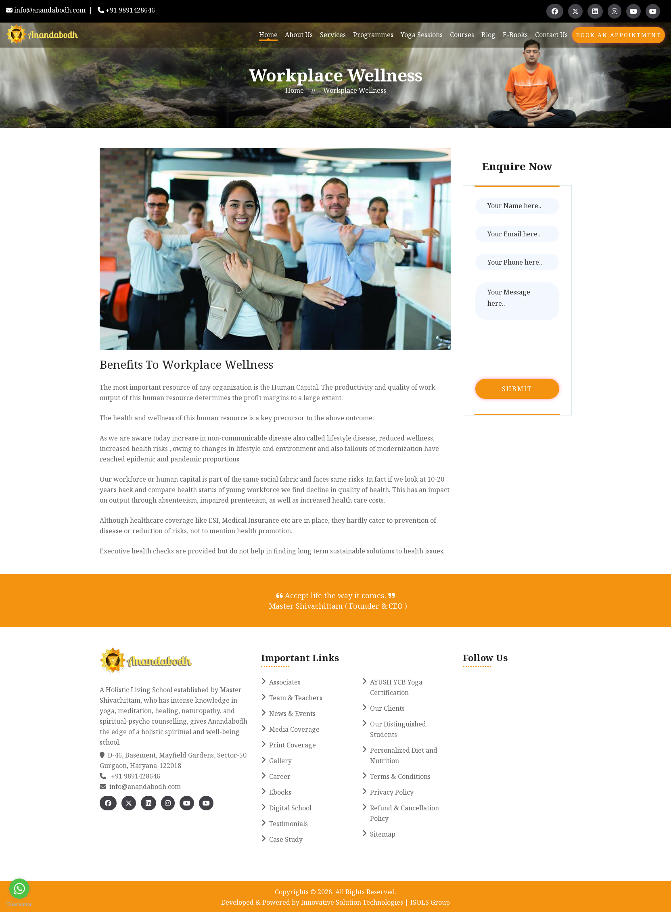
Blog (488, 34)
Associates (285, 682)
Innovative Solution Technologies (353, 902)
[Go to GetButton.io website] (19, 904)
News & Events (292, 713)
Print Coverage (292, 745)
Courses (462, 34)
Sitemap (382, 834)
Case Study (286, 839)
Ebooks (280, 792)
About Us (299, 34)
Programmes (373, 34)
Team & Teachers (295, 697)
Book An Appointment (618, 35)
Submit (517, 388)
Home (268, 34)
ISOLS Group (429, 902)
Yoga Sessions (422, 34)
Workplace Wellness (354, 90)
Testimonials (288, 823)
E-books (515, 34)
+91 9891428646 (130, 10)
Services (333, 34)
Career (280, 776)
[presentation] (536, 351)
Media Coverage (294, 729)
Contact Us (551, 34)
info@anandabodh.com (50, 10)
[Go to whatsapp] (19, 889)
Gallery (280, 760)
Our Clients (387, 708)
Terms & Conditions (400, 776)
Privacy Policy (392, 792)
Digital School (290, 807)
